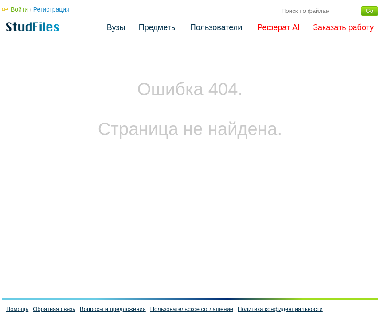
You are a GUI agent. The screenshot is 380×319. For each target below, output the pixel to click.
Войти (19, 9)
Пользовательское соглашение (191, 309)
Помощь (17, 309)
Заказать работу (343, 27)
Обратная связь (54, 309)
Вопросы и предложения (113, 309)
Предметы (158, 27)
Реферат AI (278, 27)
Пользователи (216, 27)
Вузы (116, 27)
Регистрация (51, 9)
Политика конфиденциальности (280, 309)
